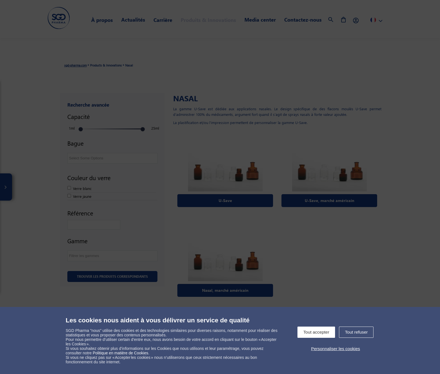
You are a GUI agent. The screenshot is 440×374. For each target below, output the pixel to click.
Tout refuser (356, 332)
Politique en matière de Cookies (120, 353)
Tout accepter (316, 332)
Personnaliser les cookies (335, 348)
